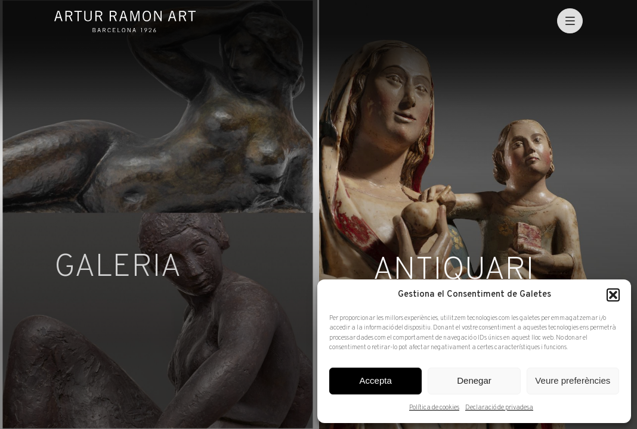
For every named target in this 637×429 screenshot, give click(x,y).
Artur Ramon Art (125, 21)
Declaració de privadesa (499, 407)
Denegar (474, 380)
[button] (613, 295)
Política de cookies (434, 407)
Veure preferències (572, 380)
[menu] (570, 21)
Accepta (376, 380)
